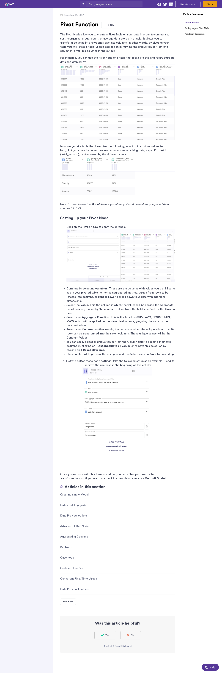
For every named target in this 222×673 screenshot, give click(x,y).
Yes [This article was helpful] (107, 635)
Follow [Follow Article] (110, 25)
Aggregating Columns (74, 536)
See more (68, 602)
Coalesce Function (72, 568)
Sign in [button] (210, 4)
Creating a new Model (74, 494)
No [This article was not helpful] (132, 635)
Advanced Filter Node (74, 526)
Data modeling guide (73, 505)
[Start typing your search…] (114, 4)
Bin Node (66, 547)
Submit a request (187, 4)
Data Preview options (74, 515)
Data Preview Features (74, 589)
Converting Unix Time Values (78, 578)
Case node (67, 557)
